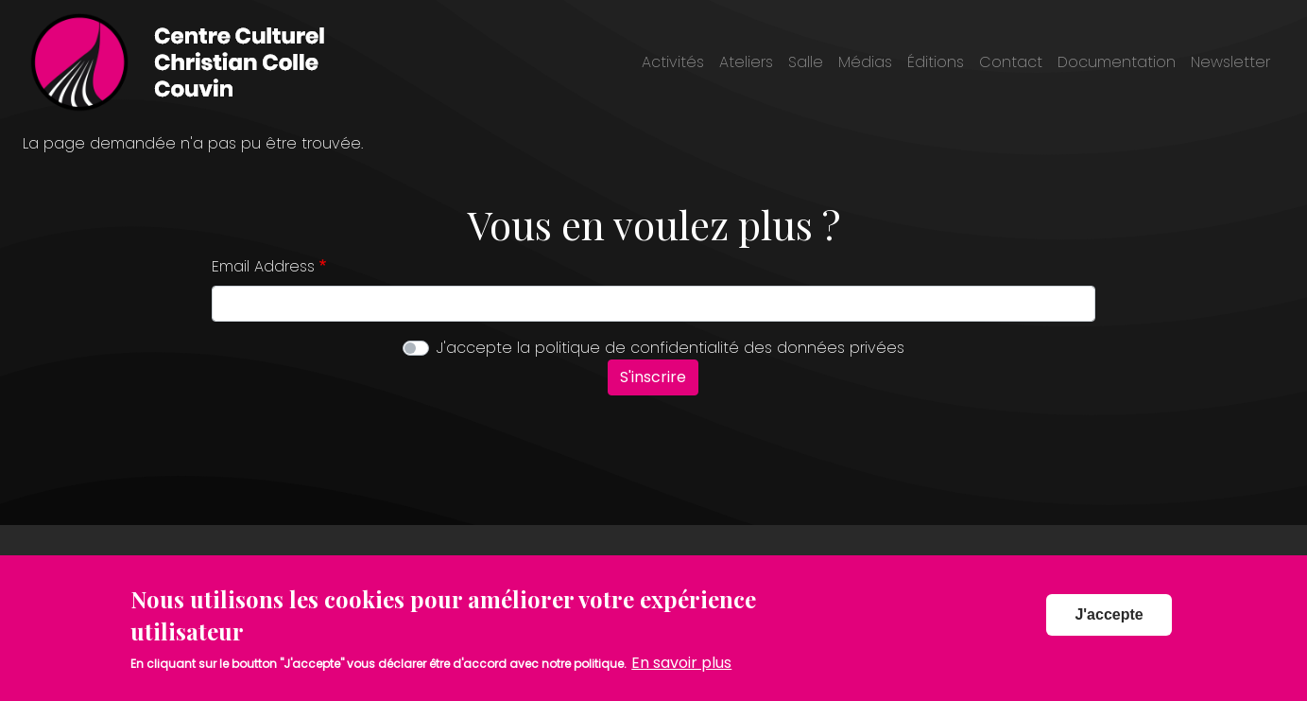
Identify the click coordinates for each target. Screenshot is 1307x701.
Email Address (263, 266)
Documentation (1117, 62)
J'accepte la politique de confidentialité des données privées (670, 348)
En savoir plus (681, 674)
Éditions (935, 62)
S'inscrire (653, 377)
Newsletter (1230, 62)
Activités (673, 62)
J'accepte (1109, 626)
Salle (805, 62)
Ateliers (746, 62)
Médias (865, 62)
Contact (1010, 62)
